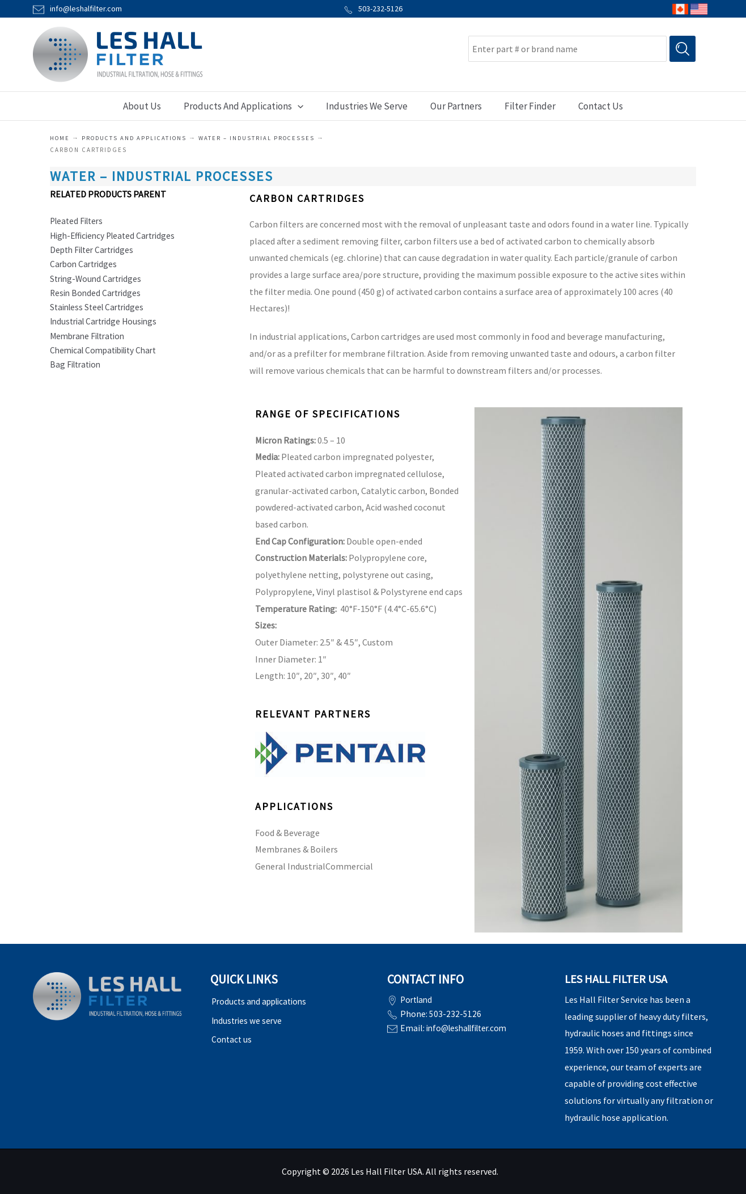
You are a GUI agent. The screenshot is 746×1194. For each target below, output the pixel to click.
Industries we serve (247, 1017)
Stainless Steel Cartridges (100, 309)
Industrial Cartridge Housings (107, 324)
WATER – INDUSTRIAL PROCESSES (263, 138)
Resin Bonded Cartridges (97, 295)
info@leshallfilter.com (470, 1026)
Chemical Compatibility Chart (108, 354)
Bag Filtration (77, 368)
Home (60, 138)
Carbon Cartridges (85, 265)
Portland (417, 999)
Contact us (231, 1034)
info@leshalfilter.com (86, 8)
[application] (302, 106)
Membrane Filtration (91, 339)
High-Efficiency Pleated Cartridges (116, 236)
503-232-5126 (373, 8)
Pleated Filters (79, 221)
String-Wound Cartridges (98, 280)
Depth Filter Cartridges (95, 250)
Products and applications (137, 138)
